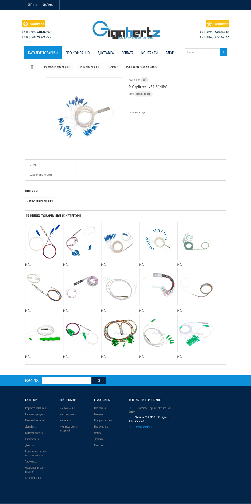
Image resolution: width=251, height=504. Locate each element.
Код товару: (134, 80)
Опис (33, 165)
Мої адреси (65, 421)
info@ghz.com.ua (143, 427)
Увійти (32, 5)
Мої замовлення (67, 408)
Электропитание (33, 478)
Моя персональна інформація (68, 429)
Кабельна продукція (35, 414)
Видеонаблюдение (34, 421)
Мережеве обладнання (36, 408)
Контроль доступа (34, 433)
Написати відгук (137, 112)
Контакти (98, 414)
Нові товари (100, 408)
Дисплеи (29, 446)
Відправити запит (103, 421)
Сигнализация (32, 439)
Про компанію (101, 427)
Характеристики (41, 176)
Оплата (97, 433)
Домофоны (30, 427)
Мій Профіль (68, 400)
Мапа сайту (100, 446)
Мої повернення (68, 414)
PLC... (28, 265)
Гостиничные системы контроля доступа (36, 454)
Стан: (131, 94)
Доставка (98, 439)
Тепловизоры (31, 462)
